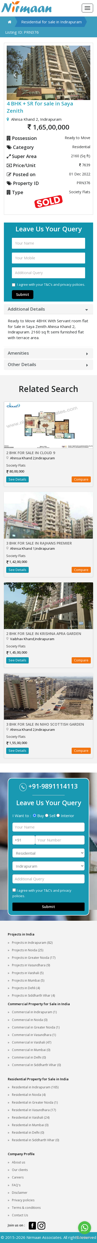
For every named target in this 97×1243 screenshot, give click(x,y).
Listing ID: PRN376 (22, 32)
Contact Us (20, 1215)
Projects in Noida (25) (27, 950)
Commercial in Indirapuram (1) (34, 1012)
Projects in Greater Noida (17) (33, 957)
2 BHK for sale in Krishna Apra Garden (43, 633)
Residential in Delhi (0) (28, 1132)
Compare (81, 479)
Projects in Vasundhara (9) (31, 965)
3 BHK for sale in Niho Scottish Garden (45, 724)
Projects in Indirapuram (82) (32, 942)
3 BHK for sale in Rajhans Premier (39, 543)
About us (18, 1162)
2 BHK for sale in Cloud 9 (30, 452)
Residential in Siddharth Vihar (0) (35, 1140)
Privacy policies (23, 1200)
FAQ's (16, 1185)
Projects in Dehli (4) (26, 988)
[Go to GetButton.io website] (84, 1237)
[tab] (48, 309)
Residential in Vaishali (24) (30, 1117)
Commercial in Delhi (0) (29, 1057)
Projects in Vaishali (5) (27, 973)
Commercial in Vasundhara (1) (34, 1035)
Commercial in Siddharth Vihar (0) (36, 1065)
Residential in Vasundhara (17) (34, 1110)
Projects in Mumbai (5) (28, 980)
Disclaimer (19, 1192)
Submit (22, 294)
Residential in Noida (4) (29, 1094)
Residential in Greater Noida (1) (35, 1102)
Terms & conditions (26, 1207)
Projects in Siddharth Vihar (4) (33, 995)
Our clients (20, 1170)
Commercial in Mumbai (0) (31, 1050)
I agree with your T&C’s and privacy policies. (48, 284)
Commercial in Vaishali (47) (31, 1042)
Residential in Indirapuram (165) (35, 1087)
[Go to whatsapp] (84, 1227)
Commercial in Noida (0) (29, 1020)
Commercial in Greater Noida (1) (35, 1027)
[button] (13, 73)
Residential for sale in (51, 21)
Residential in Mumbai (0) (30, 1125)
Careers (18, 1177)
